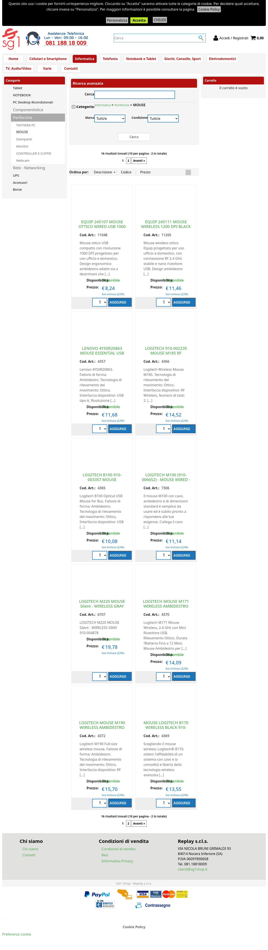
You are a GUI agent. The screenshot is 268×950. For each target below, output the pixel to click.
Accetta (139, 20)
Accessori (20, 185)
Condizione (140, 120)
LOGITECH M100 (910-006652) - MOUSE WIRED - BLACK (166, 481)
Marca (89, 120)
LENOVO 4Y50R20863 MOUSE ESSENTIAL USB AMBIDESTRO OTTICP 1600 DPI (102, 357)
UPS (16, 178)
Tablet (17, 90)
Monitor (22, 149)
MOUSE (22, 134)
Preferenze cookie (16, 936)
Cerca (89, 96)
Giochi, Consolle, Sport (181, 59)
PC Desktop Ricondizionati (33, 105)
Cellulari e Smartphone (48, 59)
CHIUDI (160, 19)
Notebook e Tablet (140, 59)
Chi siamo (30, 851)
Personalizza (117, 20)
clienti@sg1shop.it (192, 871)
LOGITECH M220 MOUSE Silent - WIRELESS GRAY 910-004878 (102, 608)
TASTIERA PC (25, 127)
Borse (17, 192)
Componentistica (28, 112)
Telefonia (109, 59)
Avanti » (139, 163)
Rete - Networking (29, 170)
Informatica (84, 59)
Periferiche (22, 120)
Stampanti (24, 141)
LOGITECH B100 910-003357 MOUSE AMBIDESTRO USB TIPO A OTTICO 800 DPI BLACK (102, 484)
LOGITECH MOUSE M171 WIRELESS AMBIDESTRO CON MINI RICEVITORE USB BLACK (166, 611)
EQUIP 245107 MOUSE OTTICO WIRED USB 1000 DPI (102, 228)
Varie (47, 70)
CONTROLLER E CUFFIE (33, 156)
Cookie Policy (209, 9)
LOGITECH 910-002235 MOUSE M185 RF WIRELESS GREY (166, 355)
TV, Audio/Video (18, 70)
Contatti (71, 70)
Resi (105, 857)
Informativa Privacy (117, 863)
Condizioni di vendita (119, 851)
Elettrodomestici (220, 59)
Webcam (23, 163)
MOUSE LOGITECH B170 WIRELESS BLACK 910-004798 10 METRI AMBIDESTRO (165, 732)
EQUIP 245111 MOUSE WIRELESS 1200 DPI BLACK (166, 226)
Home (13, 59)
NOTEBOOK (22, 97)
